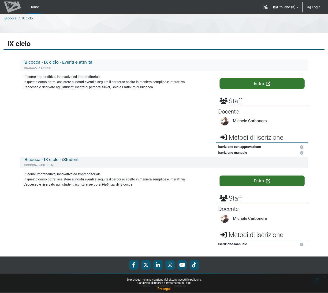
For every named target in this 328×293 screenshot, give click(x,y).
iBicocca (10, 18)
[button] (286, 7)
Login (314, 7)
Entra (262, 83)
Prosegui (164, 289)
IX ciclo (28, 18)
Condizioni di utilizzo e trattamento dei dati (163, 283)
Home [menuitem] (34, 7)
